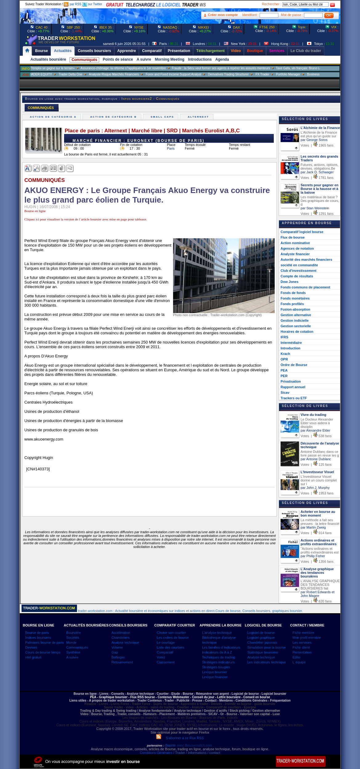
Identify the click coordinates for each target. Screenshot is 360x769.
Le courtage (166, 642)
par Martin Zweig (313, 527)
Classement (166, 662)
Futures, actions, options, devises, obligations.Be (319, 166)
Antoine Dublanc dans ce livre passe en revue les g (320, 453)
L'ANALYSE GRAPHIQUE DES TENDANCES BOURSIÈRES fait (320, 584)
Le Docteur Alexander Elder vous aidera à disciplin (317, 423)
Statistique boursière (262, 652)
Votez (161, 657)
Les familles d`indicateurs (221, 647)
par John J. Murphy (315, 487)
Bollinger (118, 657)
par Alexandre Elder (315, 430)
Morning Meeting (169, 59)
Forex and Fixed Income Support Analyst (190, 74)
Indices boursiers (38, 637)
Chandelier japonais (262, 642)
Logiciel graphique (261, 637)
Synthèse (73, 652)
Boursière (73, 632)
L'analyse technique (217, 632)
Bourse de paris (37, 632)
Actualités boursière (48, 59)
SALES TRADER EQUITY (51, 74)
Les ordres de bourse (173, 637)
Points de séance (118, 59)
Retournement (122, 662)
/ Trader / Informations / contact (196, 753)
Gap (114, 652)
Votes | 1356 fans (317, 561)
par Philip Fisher (313, 556)
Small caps (163, 116)
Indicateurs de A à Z (217, 652)
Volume (117, 647)
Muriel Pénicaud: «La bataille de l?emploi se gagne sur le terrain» (46, 68)
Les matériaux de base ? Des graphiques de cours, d (320, 200)
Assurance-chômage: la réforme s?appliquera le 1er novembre (139, 68)
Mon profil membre (307, 637)
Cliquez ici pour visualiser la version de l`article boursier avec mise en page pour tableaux (85, 219)
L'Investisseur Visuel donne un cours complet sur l (319, 480)
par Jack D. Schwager (317, 172)
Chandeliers (120, 637)
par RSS (72, 4)
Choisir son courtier (171, 632)
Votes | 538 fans (316, 436)
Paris (171, 148)
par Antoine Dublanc (316, 459)
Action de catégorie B (114, 116)
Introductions (200, 59)
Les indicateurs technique (266, 662)
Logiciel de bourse (261, 632)
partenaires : (155, 745)
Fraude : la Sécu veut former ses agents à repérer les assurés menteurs (237, 68)
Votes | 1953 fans (317, 493)
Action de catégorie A (54, 116)
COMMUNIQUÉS (41, 108)
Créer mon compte (223, 15)
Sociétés (72, 637)
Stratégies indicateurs (218, 662)
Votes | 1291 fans (317, 213)
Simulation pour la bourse (266, 647)
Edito (296, 657)
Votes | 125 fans (316, 464)
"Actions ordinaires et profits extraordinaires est (320, 550)
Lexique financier (215, 677)
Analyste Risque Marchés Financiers (131, 74)
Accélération (120, 632)
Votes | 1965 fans (317, 145)
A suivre (144, 59)
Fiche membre (303, 632)
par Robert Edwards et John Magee (317, 594)
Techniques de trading (218, 657)
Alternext (199, 116)
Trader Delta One (87, 74)
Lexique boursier (214, 672)
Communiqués (84, 60)
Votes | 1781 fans (317, 177)
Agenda (222, 59)
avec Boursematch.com (194, 745)
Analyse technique (125, 642)
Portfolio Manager (305, 74)
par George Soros (314, 140)
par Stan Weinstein (315, 208)
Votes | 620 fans (316, 601)
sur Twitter (92, 4)
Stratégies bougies (216, 667)
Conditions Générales (156, 753)
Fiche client (301, 647)
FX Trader (279, 74)
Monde (71, 642)
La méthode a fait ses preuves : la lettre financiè (320, 521)
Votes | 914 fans (316, 533)
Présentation (302, 652)
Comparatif (165, 652)
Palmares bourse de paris (44, 642)
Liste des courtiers (170, 647)
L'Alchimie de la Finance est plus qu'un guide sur (319, 134)
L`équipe (299, 662)
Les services (302, 642)
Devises (31, 647)
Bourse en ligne (35, 211)
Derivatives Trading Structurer (245, 74)
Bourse (171, 745)
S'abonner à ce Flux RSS (180, 738)
